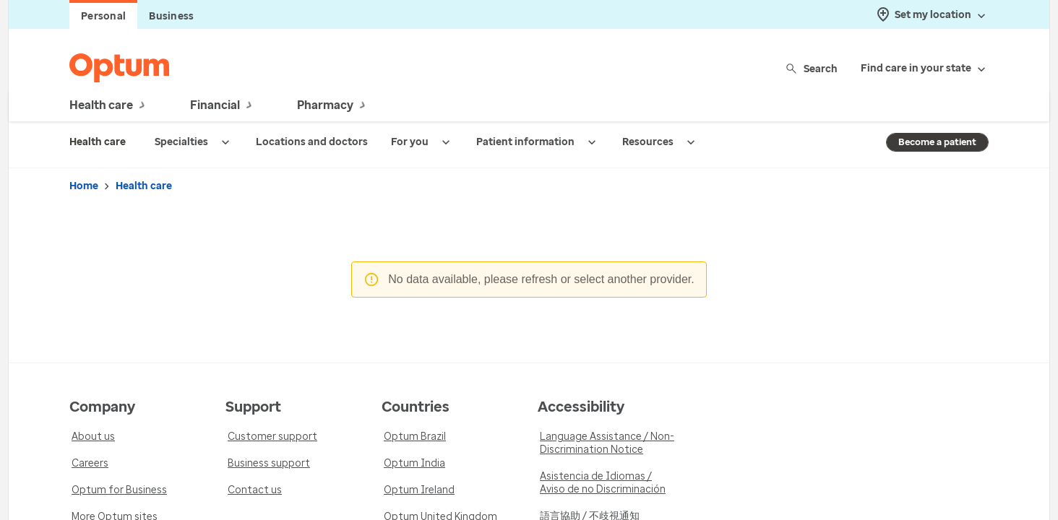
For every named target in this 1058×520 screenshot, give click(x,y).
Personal (103, 16)
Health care (144, 186)
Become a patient (937, 141)
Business (171, 16)
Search (813, 68)
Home (83, 186)
